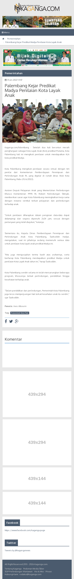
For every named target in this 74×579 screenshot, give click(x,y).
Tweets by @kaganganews (17, 550)
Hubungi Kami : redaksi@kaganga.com (23, 574)
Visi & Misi (39, 571)
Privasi (49, 571)
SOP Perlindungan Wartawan (19, 571)
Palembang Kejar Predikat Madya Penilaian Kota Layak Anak (33, 42)
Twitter (11, 542)
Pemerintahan (13, 38)
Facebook (12, 522)
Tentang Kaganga (13, 568)
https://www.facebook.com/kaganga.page (25, 530)
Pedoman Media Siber (33, 568)
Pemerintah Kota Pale (19, 313)
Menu (6, 33)
